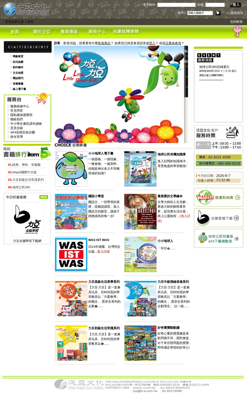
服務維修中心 (19, 106)
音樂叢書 (18, 83)
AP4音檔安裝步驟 (22, 132)
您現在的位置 (14, 21)
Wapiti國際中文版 (22, 172)
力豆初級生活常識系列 (26, 180)
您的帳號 (236, 21)
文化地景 (18, 72)
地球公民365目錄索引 (214, 67)
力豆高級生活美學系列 (104, 282)
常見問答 (16, 110)
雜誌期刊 (18, 78)
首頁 (30, 21)
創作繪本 (18, 67)
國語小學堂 (96, 196)
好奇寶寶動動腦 (168, 327)
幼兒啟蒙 (18, 61)
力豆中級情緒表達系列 (173, 282)
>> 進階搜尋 (234, 13)
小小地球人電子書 (100, 153)
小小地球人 (165, 241)
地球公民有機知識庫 (172, 154)
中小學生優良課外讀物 (26, 123)
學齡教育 (18, 56)
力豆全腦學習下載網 (27, 241)
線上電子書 (19, 89)
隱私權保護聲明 (21, 115)
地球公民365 (19, 187)
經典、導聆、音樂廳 (24, 165)
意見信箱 (16, 128)
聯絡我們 (16, 119)
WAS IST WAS (98, 240)
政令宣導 (16, 137)
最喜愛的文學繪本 (170, 196)
